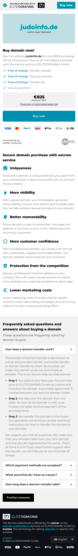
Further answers (18, 497)
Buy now (66, 5)
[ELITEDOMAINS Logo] (39, 517)
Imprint (7, 537)
